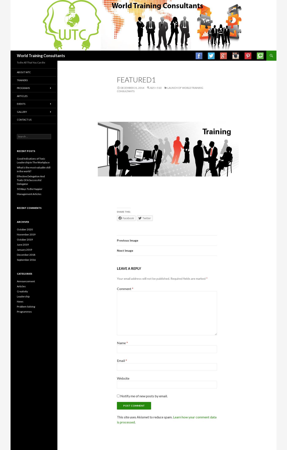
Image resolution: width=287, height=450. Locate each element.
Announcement (26, 281)
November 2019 (26, 234)
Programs (23, 88)
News (20, 301)
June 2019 (23, 244)
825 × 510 (155, 87)
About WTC (24, 72)
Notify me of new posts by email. (144, 396)
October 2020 (25, 229)
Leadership (23, 296)
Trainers (22, 80)
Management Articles (29, 194)
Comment (125, 289)
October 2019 (25, 239)
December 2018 (26, 254)
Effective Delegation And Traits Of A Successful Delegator (31, 180)
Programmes (24, 311)
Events (21, 103)
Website (123, 378)
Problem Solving (26, 306)
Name (122, 343)
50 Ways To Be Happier (29, 189)
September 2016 (26, 259)
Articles (22, 96)
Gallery (22, 111)
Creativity (22, 291)
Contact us (24, 119)
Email (122, 361)
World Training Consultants (41, 55)
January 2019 (24, 249)
